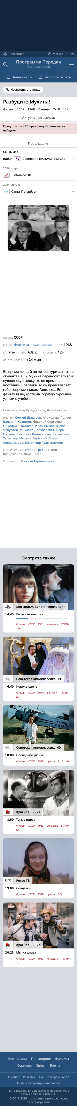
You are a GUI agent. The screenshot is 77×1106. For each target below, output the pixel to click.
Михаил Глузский (33, 438)
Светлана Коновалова (33, 434)
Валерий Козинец (17, 421)
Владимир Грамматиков (44, 442)
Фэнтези (21, 344)
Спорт (41, 1065)
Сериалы (24, 1065)
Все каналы (17, 1058)
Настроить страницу (25, 89)
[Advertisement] (38, 293)
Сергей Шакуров (28, 417)
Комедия (46, 345)
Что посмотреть (54, 77)
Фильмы (62, 1058)
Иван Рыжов (45, 426)
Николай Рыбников (18, 426)
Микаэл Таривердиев (37, 461)
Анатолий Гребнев (34, 450)
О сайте (13, 1077)
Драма (35, 345)
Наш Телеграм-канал (54, 1077)
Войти (55, 1065)
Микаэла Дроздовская (37, 430)
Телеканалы (19, 77)
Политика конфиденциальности (38, 1083)
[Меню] (72, 158)
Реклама (29, 1077)
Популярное (41, 1058)
